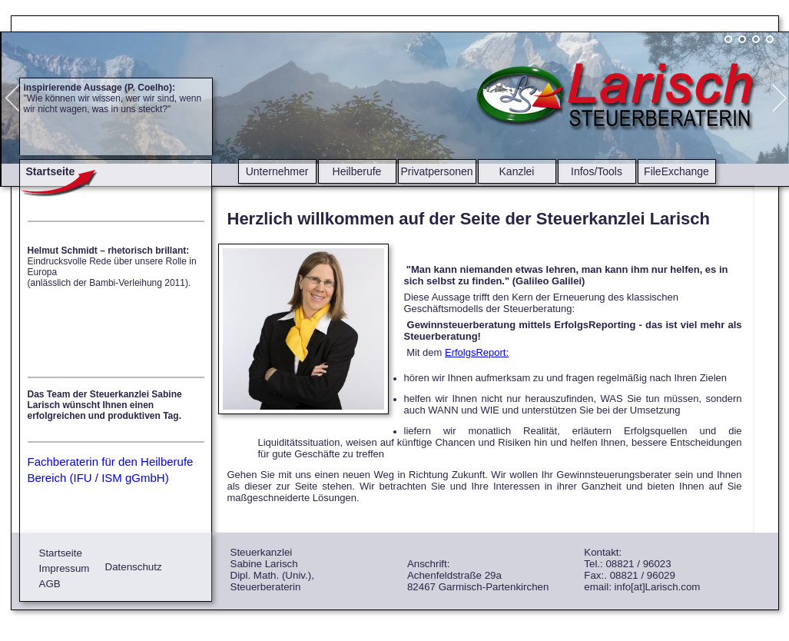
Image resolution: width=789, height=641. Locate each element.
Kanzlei (517, 171)
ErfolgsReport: (477, 352)
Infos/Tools (596, 171)
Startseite (60, 553)
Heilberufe (357, 171)
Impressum (64, 568)
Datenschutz (133, 567)
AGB (50, 584)
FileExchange (676, 171)
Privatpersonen (436, 171)
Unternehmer (277, 171)
